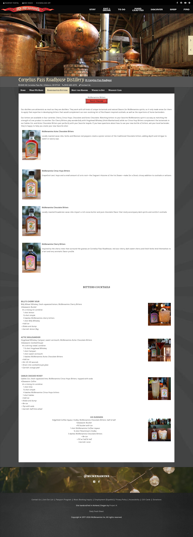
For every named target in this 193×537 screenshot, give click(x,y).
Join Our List (48, 499)
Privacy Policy (121, 499)
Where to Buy (98, 90)
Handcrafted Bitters (57, 90)
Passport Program (63, 499)
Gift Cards (146, 499)
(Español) (110, 499)
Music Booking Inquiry (83, 499)
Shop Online (96, 101)
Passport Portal (11, 3)
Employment (99, 499)
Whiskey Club (115, 90)
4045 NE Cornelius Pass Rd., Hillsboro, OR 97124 (39, 85)
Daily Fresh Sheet (96, 511)
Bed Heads (27, 3)
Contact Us (84, 85)
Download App (43, 3)
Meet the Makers (79, 90)
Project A (113, 505)
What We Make (36, 90)
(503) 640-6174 (69, 85)
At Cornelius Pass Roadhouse (98, 80)
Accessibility (134, 499)
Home (23, 90)
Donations (157, 499)
